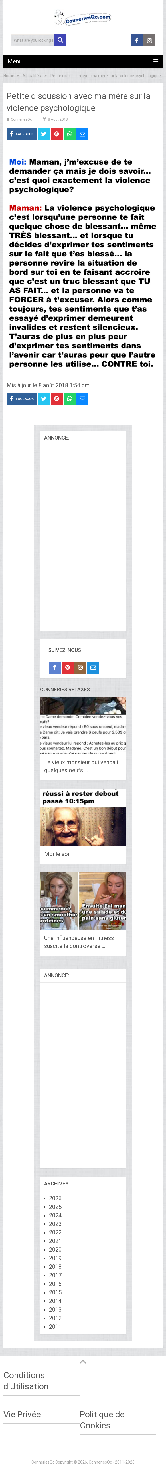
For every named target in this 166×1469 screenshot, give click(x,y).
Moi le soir (57, 854)
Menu (15, 61)
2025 (55, 1206)
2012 (55, 1318)
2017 (55, 1275)
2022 (55, 1232)
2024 (55, 1215)
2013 (55, 1309)
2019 (55, 1258)
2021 (55, 1241)
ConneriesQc (21, 119)
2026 (55, 1198)
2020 (55, 1249)
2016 (55, 1283)
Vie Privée (22, 1414)
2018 (55, 1266)
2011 (55, 1326)
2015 (55, 1292)
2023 (55, 1224)
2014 (55, 1301)
